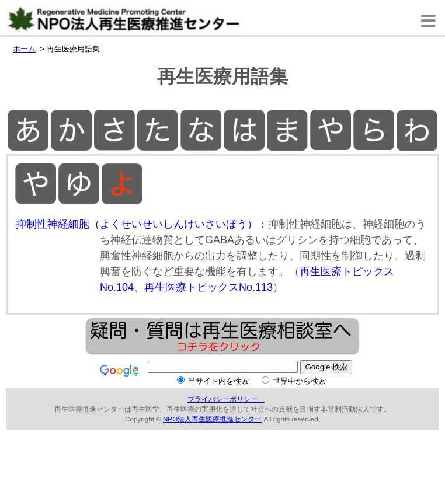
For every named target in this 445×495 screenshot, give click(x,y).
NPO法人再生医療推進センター (212, 419)
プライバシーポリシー (226, 399)
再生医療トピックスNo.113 (208, 287)
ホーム (24, 48)
